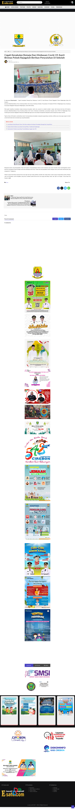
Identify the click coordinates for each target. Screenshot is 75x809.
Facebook (67, 213)
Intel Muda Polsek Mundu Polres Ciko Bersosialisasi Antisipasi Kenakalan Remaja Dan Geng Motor (29, 124)
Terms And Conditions (35, 783)
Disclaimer (32, 782)
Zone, (18, 62)
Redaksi (55, 784)
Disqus (61, 213)
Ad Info (55, 786)
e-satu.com (29, 799)
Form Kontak (56, 783)
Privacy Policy (33, 784)
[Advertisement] (37, 22)
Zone (7, 182)
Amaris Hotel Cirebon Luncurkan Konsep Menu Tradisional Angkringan (23, 126)
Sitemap (55, 782)
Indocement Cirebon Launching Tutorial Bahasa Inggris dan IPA (21, 129)
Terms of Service (33, 786)
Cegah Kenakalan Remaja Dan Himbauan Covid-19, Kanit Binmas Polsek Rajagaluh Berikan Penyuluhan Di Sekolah (34, 56)
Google (55, 213)
